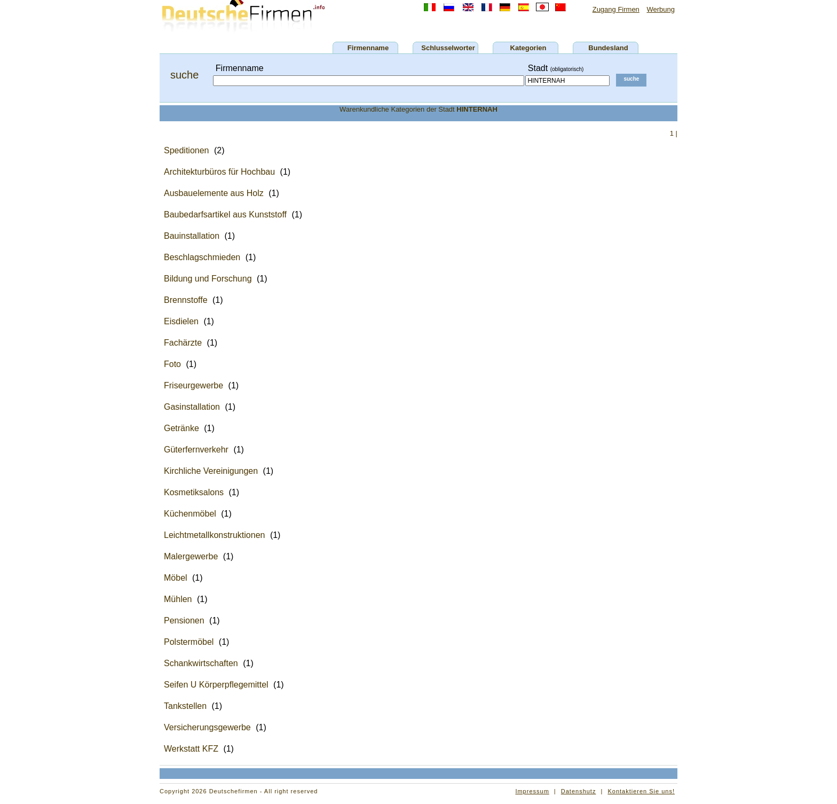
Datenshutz (578, 791)
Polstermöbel (189, 641)
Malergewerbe (191, 556)
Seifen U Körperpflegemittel (216, 684)
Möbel (175, 577)
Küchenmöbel (190, 513)
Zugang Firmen (616, 9)
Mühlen (178, 599)
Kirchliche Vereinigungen (211, 470)
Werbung (660, 9)
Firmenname (368, 48)
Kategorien (528, 48)
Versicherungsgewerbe (207, 727)
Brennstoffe (186, 300)
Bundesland (608, 48)
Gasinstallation (192, 406)
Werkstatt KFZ (191, 748)
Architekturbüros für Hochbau (219, 171)
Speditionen (186, 150)
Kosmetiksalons (194, 492)
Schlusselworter (448, 48)
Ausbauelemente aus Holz (214, 193)
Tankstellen (185, 706)
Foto (172, 364)
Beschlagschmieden (202, 257)
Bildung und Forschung (208, 278)
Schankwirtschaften (201, 663)
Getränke (181, 428)
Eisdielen (181, 321)
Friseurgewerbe (193, 385)
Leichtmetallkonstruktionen (214, 535)
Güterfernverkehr (196, 449)
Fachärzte (183, 342)
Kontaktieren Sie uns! (641, 791)
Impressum (532, 791)
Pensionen (184, 620)
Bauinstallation (191, 235)
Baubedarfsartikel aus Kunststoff (225, 214)
